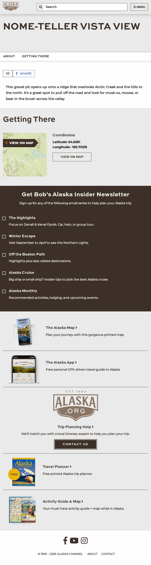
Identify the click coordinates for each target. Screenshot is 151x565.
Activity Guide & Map (63, 501)
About (9, 56)
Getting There (35, 56)
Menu (139, 7)
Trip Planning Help (75, 427)
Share (24, 73)
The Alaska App (61, 362)
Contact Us (75, 444)
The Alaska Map (61, 328)
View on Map (72, 157)
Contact (108, 554)
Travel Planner (57, 467)
